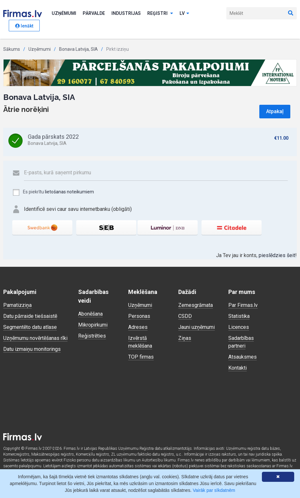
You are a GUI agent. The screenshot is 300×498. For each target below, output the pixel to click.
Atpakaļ (275, 111)
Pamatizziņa (17, 305)
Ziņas (184, 338)
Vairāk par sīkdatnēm (214, 490)
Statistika (239, 316)
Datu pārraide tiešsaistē (30, 316)
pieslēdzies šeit (277, 255)
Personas (139, 316)
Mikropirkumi (93, 325)
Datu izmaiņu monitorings (32, 349)
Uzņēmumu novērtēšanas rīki (35, 338)
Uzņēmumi (64, 13)
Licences (238, 327)
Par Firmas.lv (243, 305)
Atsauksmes (242, 357)
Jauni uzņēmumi (196, 327)
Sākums (11, 49)
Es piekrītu (53, 192)
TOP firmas (141, 357)
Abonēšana (90, 314)
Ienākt (24, 25)
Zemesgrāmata (195, 305)
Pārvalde (94, 13)
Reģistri (160, 13)
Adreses (138, 327)
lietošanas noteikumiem (69, 191)
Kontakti (237, 368)
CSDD (185, 316)
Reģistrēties (92, 336)
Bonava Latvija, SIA (78, 49)
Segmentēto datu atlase (30, 327)
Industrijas (126, 13)
